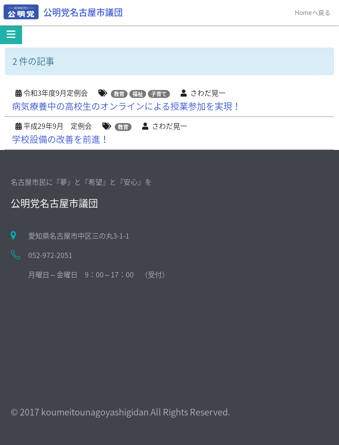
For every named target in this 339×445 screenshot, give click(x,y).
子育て (159, 94)
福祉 (137, 94)
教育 (119, 94)
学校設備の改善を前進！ (60, 139)
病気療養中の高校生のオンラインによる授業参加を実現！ (126, 106)
